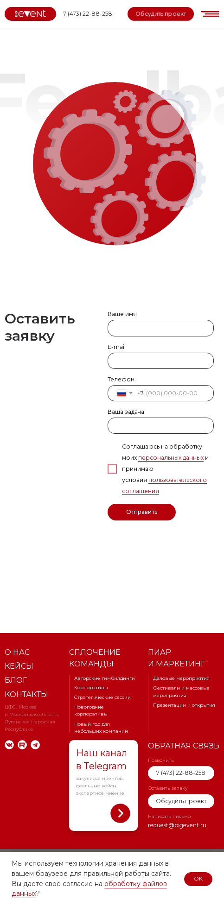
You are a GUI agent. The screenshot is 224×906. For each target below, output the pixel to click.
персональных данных (171, 457)
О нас (17, 652)
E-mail (117, 346)
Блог (16, 679)
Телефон (121, 379)
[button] (161, 14)
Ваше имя (122, 313)
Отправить (141, 511)
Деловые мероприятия (181, 678)
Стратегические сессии (102, 697)
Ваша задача (126, 411)
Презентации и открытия (184, 705)
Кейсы (19, 666)
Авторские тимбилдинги (104, 678)
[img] (9, 744)
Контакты (26, 694)
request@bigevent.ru (177, 825)
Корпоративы (91, 687)
